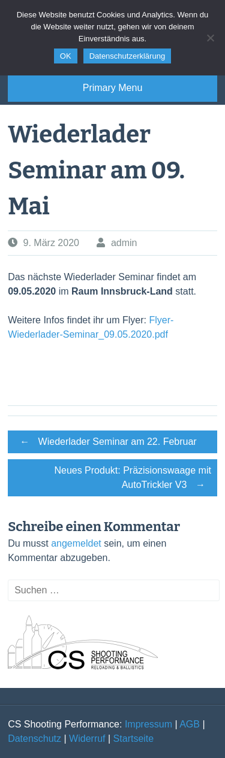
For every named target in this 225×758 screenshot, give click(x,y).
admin (124, 243)
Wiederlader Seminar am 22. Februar (105, 441)
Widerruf (87, 738)
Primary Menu (113, 88)
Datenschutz (34, 738)
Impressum (148, 724)
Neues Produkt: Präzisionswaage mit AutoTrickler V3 (132, 479)
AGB (189, 724)
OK (65, 55)
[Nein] (210, 38)
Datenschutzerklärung (127, 55)
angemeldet (76, 543)
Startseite (133, 738)
